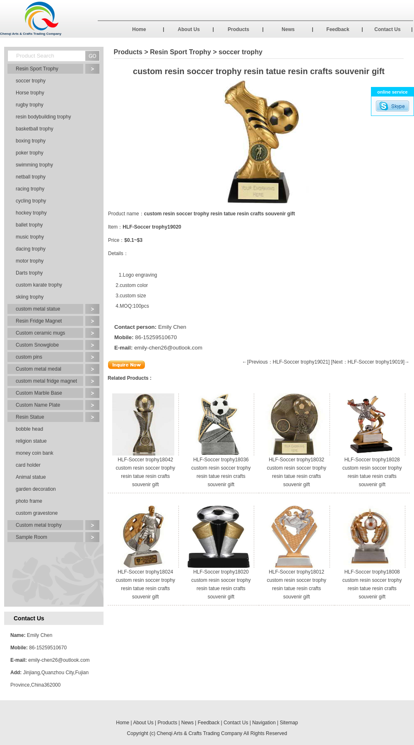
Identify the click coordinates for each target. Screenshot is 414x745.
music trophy (30, 237)
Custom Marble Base (39, 393)
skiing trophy (29, 297)
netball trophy (31, 177)
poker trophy (29, 153)
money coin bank (34, 453)
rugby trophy (29, 105)
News (288, 29)
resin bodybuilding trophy (43, 117)
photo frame (29, 501)
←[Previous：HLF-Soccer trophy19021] (286, 362)
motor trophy (29, 261)
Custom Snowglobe (37, 345)
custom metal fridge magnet (46, 381)
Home (139, 29)
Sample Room (31, 537)
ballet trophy (29, 225)
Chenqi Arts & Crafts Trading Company (200, 733)
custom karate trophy (39, 285)
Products (238, 29)
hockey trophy (31, 213)
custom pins (29, 357)
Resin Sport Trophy (37, 69)
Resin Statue (30, 417)
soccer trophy (31, 81)
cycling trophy (31, 201)
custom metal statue (38, 309)
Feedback (337, 29)
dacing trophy (31, 249)
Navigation (264, 723)
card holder (28, 465)
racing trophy (30, 189)
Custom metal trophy (39, 525)
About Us (189, 29)
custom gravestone (37, 513)
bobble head (29, 429)
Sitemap (289, 723)
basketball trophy (34, 129)
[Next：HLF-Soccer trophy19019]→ (370, 362)
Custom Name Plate (38, 405)
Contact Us (387, 29)
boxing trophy (31, 141)
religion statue (31, 441)
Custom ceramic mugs (40, 333)
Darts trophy (29, 273)
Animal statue (31, 477)
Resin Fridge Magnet (39, 321)
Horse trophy (30, 93)
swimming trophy (34, 165)
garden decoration (36, 489)
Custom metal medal (38, 369)
